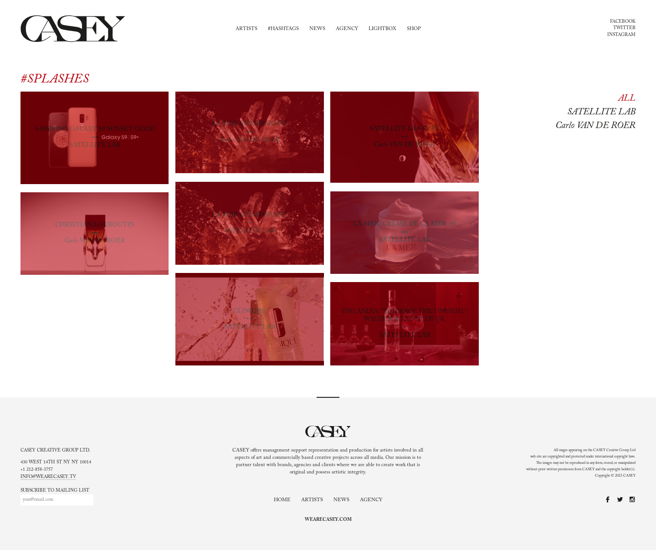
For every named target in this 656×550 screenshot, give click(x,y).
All (627, 98)
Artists (246, 28)
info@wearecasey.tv (48, 477)
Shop (414, 28)
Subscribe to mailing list (54, 490)
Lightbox (382, 28)
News (317, 28)
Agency (347, 28)
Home (282, 500)
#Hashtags (283, 28)
